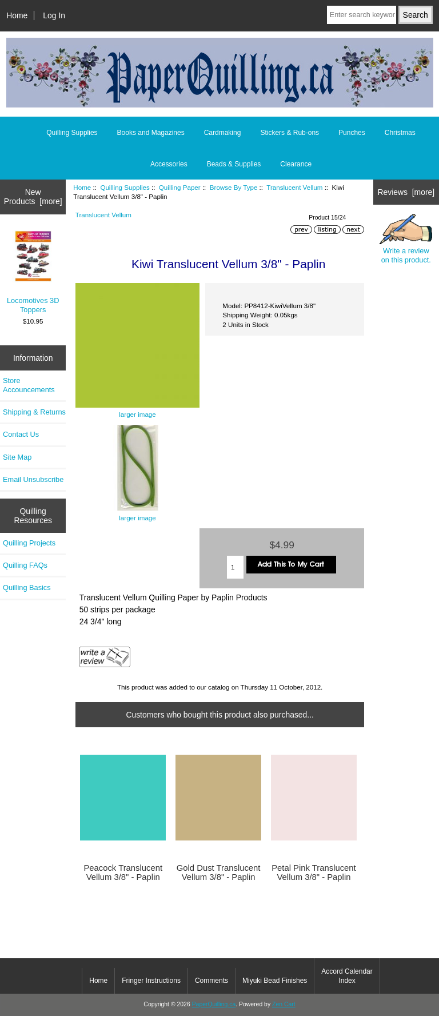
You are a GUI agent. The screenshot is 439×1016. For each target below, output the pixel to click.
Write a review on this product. (406, 239)
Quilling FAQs (25, 565)
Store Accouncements (29, 385)
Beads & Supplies (234, 164)
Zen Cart (284, 1004)
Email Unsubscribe (33, 479)
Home (16, 15)
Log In (54, 15)
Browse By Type (234, 187)
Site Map (17, 457)
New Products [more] (33, 197)
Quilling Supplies (124, 187)
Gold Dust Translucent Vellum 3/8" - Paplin (219, 872)
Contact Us (21, 434)
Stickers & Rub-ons (289, 133)
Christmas (400, 133)
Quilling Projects (29, 543)
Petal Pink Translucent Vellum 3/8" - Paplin (314, 872)
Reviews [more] (405, 192)
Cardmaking (222, 133)
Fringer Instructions (151, 981)
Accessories (168, 164)
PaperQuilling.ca (214, 1004)
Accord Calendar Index (346, 976)
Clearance (296, 164)
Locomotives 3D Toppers (33, 272)
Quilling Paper (180, 187)
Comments (211, 981)
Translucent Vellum (294, 187)
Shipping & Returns (34, 412)
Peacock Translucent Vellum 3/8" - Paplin (122, 872)
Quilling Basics (27, 587)
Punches (351, 133)
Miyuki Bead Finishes (274, 981)
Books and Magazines (151, 133)
